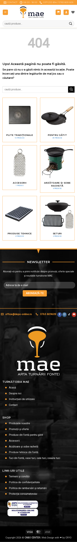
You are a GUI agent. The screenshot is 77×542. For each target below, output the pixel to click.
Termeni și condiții (19, 476)
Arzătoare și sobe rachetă (23, 446)
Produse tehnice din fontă (23, 452)
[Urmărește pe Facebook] (59, 314)
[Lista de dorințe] (73, 12)
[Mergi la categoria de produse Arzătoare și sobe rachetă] (57, 169)
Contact (13, 404)
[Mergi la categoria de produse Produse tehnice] (20, 218)
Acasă (12, 387)
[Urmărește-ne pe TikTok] (69, 314)
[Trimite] (70, 23)
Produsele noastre (19, 423)
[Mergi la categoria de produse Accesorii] (20, 167)
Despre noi (15, 393)
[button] (5, 12)
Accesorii (14, 440)
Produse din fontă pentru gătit (26, 434)
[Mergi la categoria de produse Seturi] (57, 218)
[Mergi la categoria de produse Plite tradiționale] (20, 120)
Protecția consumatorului (23, 493)
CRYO (68, 537)
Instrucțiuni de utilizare (22, 399)
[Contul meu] (66, 12)
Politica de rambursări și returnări (28, 488)
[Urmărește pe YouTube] (74, 314)
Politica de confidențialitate (24, 482)
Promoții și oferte (19, 429)
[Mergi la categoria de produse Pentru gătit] (57, 120)
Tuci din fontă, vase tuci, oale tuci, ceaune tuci (34, 458)
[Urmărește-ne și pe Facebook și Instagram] (64, 314)
